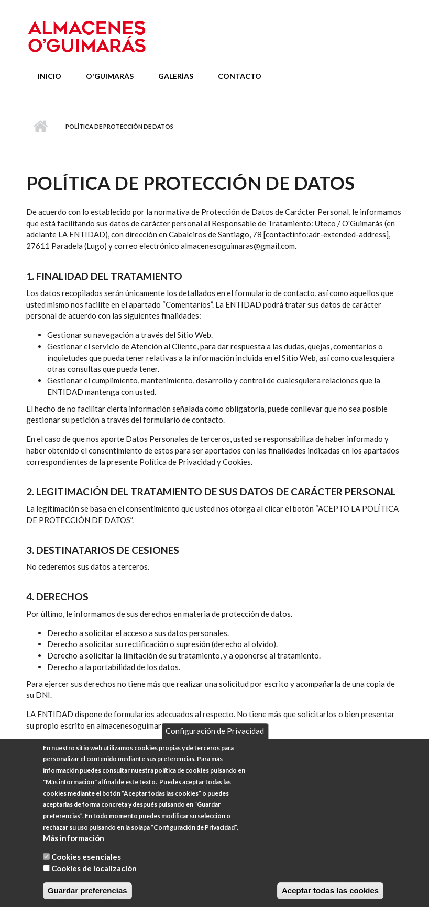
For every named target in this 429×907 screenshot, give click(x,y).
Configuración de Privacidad (215, 742)
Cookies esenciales (86, 868)
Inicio (49, 76)
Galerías (175, 76)
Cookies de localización (94, 880)
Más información (73, 849)
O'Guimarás (110, 76)
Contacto (239, 76)
